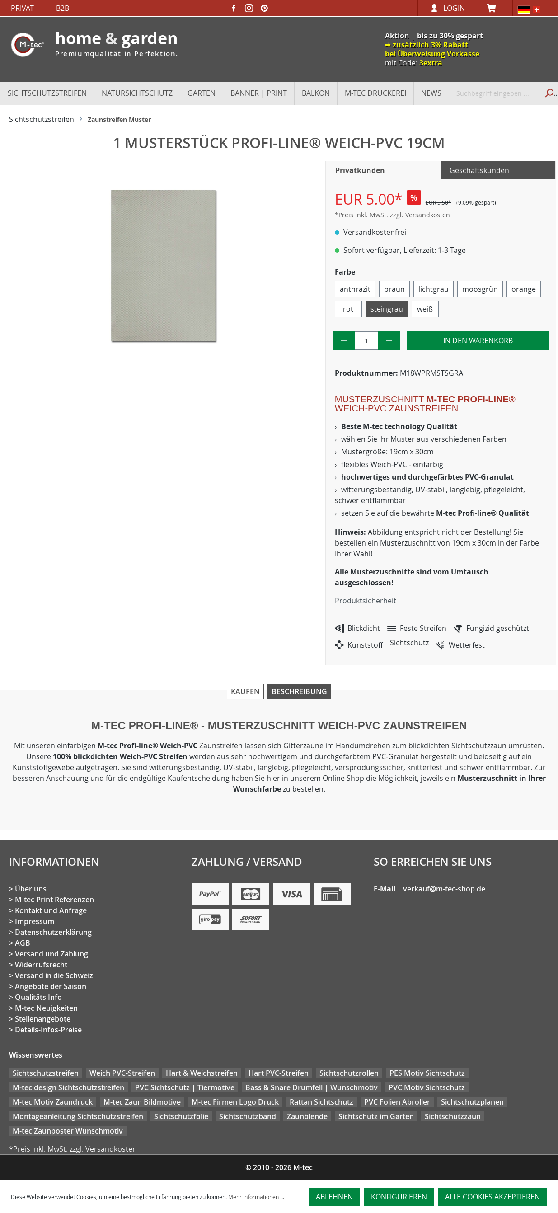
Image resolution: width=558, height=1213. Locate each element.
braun (394, 289)
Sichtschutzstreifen (46, 1073)
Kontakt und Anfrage (51, 910)
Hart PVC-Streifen (279, 1073)
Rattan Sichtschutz (321, 1102)
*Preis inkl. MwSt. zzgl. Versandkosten (392, 214)
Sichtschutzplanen (472, 1102)
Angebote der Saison (50, 986)
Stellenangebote (42, 1019)
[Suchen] (548, 93)
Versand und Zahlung (51, 954)
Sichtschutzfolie (181, 1116)
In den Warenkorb (478, 340)
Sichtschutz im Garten (376, 1116)
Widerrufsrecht (41, 965)
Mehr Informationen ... (256, 1196)
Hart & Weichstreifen (202, 1073)
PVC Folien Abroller (397, 1102)
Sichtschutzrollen (349, 1073)
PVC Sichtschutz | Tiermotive (184, 1087)
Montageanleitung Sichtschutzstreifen (78, 1116)
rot (348, 309)
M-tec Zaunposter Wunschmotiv (68, 1131)
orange (523, 289)
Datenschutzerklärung (53, 932)
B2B (62, 8)
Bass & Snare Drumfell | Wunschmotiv (311, 1087)
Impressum (34, 921)
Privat (22, 8)
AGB (22, 943)
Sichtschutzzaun (453, 1116)
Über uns (31, 889)
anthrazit (355, 289)
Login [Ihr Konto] (454, 8)
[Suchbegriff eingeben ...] (494, 93)
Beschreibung (299, 691)
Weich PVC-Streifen (122, 1073)
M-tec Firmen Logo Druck (235, 1102)
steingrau (386, 309)
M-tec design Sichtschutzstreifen (68, 1087)
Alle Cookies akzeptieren (492, 1197)
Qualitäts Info (38, 997)
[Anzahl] (366, 340)
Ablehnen (334, 1197)
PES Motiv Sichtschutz (427, 1073)
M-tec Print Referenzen (54, 900)
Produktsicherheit (365, 601)
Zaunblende (307, 1116)
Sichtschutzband (247, 1116)
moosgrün (480, 289)
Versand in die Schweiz (54, 975)
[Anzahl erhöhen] (389, 340)
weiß (425, 309)
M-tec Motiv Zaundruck (53, 1102)
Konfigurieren (399, 1197)
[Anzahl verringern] (344, 340)
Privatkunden (360, 170)
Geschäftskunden (479, 170)
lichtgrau (433, 289)
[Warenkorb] (494, 8)
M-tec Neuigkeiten (46, 1008)
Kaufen (245, 691)
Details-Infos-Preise (48, 1030)
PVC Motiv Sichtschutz (427, 1087)
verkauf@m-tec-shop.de (444, 889)
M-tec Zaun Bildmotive (142, 1102)
